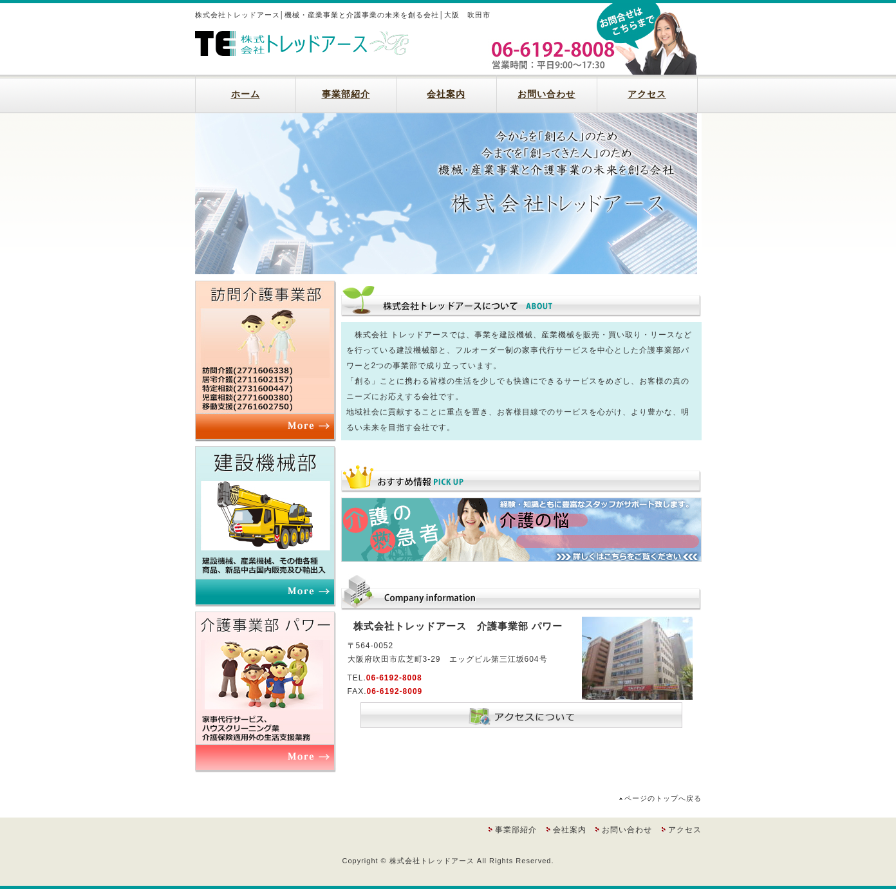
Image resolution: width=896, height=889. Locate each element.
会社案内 (446, 94)
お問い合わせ (546, 94)
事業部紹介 (346, 94)
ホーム (245, 94)
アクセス (647, 94)
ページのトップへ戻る (663, 798)
